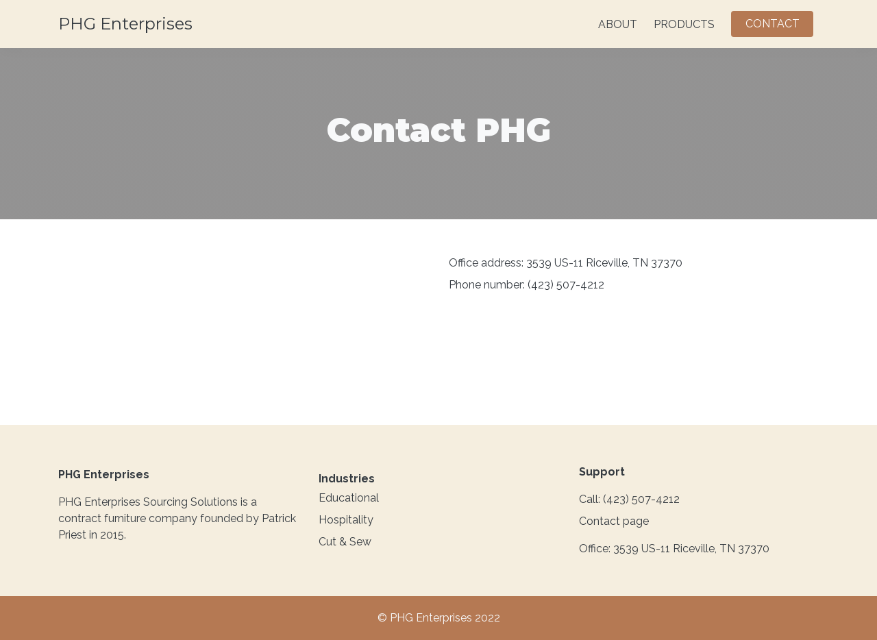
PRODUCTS (684, 24)
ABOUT (617, 24)
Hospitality (346, 519)
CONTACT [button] (772, 23)
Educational (349, 497)
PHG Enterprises (125, 24)
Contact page (614, 521)
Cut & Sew (345, 541)
